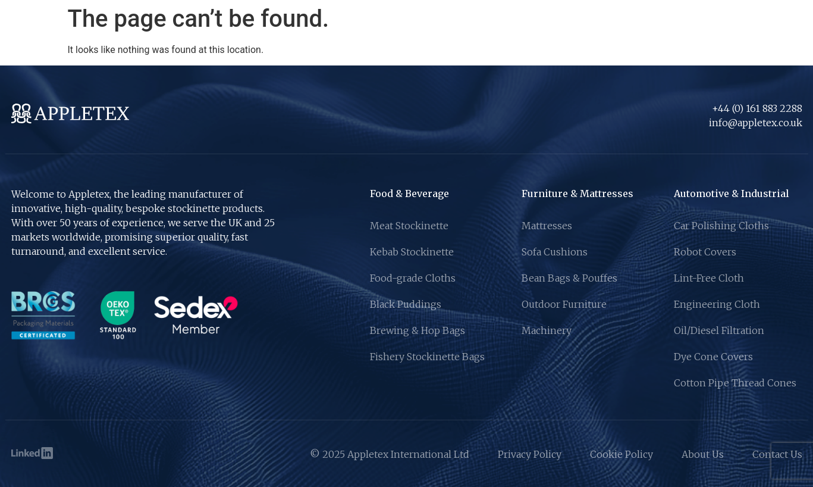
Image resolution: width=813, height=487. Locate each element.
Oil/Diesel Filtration (719, 330)
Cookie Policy (621, 454)
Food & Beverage (409, 193)
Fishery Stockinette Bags (427, 357)
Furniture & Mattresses (577, 193)
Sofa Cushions (555, 252)
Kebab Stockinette (412, 252)
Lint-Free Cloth (709, 278)
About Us (703, 454)
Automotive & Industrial (731, 193)
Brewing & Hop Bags (417, 330)
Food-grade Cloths (413, 278)
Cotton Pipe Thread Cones (735, 383)
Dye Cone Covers (713, 357)
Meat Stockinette (409, 226)
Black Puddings (405, 304)
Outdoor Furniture (564, 304)
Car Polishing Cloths (721, 226)
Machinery (547, 330)
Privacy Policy (529, 454)
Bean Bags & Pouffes (569, 278)
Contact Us (777, 454)
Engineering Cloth (717, 304)
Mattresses (547, 226)
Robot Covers (705, 252)
